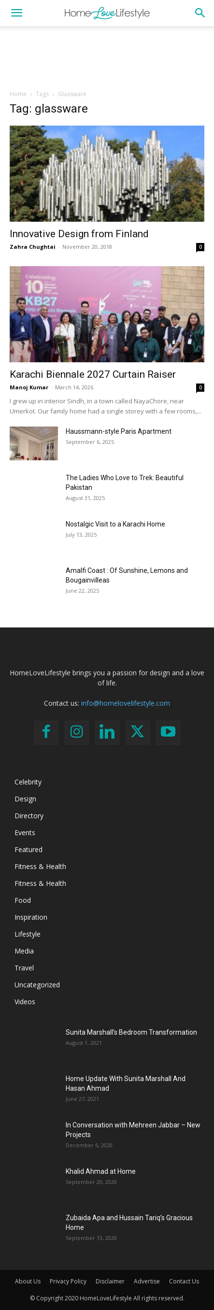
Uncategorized (37, 984)
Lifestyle (27, 934)
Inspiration (30, 917)
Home (18, 94)
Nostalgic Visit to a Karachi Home (115, 524)
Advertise (147, 1281)
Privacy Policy (68, 1281)
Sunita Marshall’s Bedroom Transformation (131, 1032)
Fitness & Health (40, 866)
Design (25, 798)
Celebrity (28, 781)
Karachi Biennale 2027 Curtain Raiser (93, 374)
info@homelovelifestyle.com (125, 703)
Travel (24, 967)
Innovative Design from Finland (79, 234)
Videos (24, 1001)
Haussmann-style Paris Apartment (118, 431)
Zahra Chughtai (33, 246)
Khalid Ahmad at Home (101, 1171)
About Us (28, 1281)
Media (24, 950)
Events (24, 832)
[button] (16, 13)
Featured (28, 849)
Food (22, 900)
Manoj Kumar (29, 387)
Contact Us (184, 1281)
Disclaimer (110, 1281)
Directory (28, 815)
